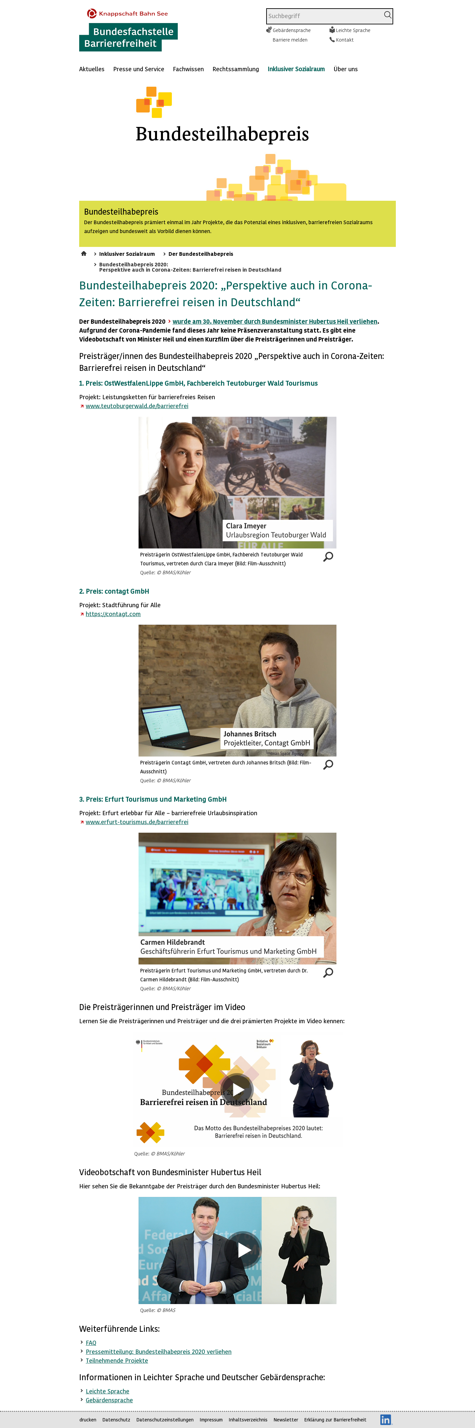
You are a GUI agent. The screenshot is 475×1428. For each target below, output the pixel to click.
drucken (87, 1419)
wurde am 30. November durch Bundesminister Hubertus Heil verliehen (275, 321)
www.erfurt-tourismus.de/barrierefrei (137, 821)
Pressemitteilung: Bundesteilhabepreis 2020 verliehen (159, 1351)
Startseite (84, 252)
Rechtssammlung (235, 68)
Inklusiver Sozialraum (296, 68)
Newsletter (285, 1419)
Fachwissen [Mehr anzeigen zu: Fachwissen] (188, 68)
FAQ (91, 1342)
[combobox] (323, 16)
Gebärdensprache (292, 30)
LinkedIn (386, 1419)
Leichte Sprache (353, 30)
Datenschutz (116, 1419)
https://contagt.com (113, 613)
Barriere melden (290, 40)
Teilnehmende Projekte (117, 1360)
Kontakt (345, 40)
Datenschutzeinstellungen (165, 1419)
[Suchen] (388, 15)
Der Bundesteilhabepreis (201, 253)
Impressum (211, 1419)
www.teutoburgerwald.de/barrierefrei (137, 405)
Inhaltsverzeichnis (248, 1419)
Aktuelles (92, 68)
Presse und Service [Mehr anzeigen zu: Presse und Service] (138, 68)
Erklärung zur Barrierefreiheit (335, 1419)
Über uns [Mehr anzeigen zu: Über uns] (345, 68)
